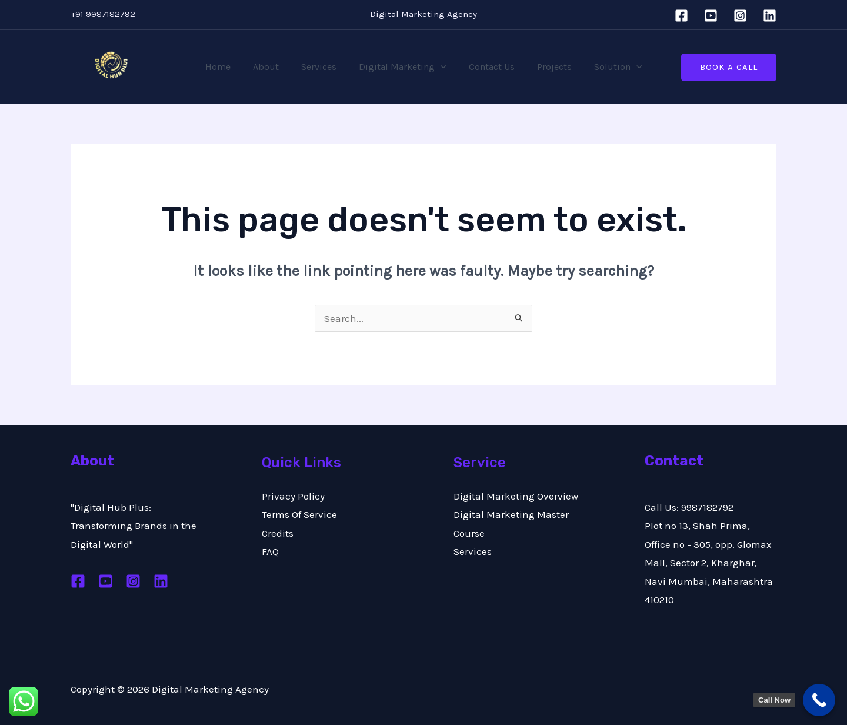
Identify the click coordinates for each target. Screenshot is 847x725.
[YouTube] (711, 15)
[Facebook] (681, 15)
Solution (607, 67)
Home (228, 66)
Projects (547, 66)
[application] (440, 67)
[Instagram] (740, 15)
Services (322, 66)
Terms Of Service (299, 514)
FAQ (270, 551)
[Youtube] (105, 581)
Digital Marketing (402, 67)
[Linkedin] (769, 15)
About (273, 66)
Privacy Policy (293, 496)
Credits (278, 533)
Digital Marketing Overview (515, 496)
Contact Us (488, 66)
